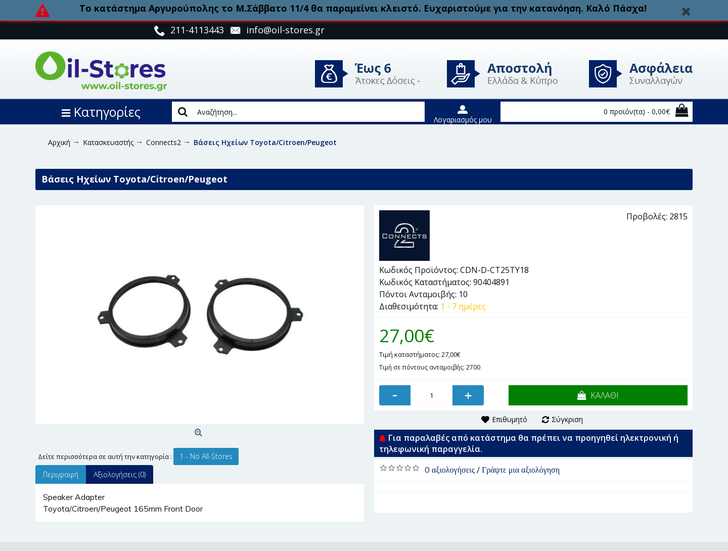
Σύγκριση (567, 419)
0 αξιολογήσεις (450, 470)
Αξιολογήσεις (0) (120, 474)
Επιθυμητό (509, 419)
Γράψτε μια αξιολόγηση (521, 470)
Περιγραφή (60, 474)
